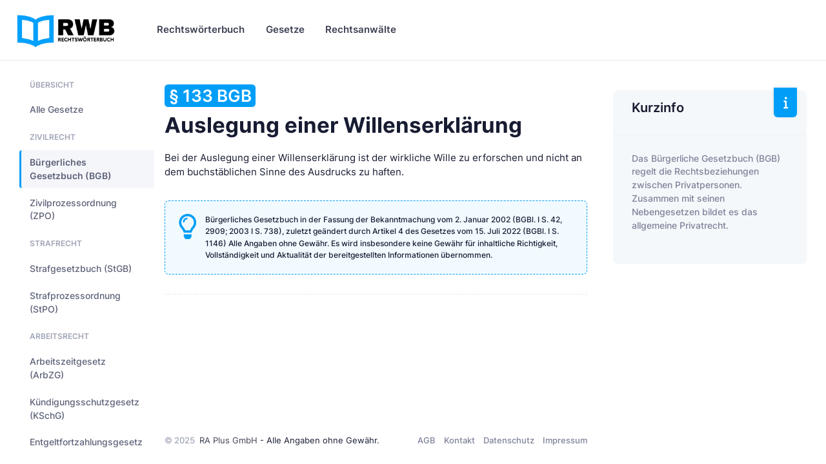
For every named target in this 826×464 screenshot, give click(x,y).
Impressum (565, 440)
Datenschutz (508, 440)
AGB (427, 440)
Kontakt (459, 440)
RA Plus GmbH (228, 440)
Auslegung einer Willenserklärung (343, 111)
